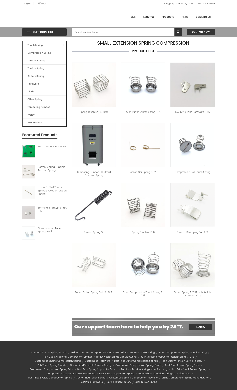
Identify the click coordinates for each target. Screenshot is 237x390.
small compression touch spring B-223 (143, 294)
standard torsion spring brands (48, 352)
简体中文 (42, 3)
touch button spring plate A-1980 (94, 292)
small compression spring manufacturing (183, 352)
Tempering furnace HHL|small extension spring (94, 173)
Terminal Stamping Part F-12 (192, 232)
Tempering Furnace (38, 107)
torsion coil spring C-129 (143, 172)
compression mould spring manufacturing (71, 373)
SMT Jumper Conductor (52, 146)
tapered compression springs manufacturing (164, 373)
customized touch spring (90, 377)
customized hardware (97, 361)
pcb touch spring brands (52, 365)
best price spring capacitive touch (97, 369)
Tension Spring (36, 60)
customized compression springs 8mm (138, 365)
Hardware (33, 83)
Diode (30, 91)
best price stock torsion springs (189, 369)
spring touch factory (119, 382)
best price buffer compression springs (136, 361)
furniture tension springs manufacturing (144, 369)
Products (168, 17)
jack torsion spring (146, 382)
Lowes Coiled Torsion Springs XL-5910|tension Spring (52, 191)
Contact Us (203, 17)
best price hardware (91, 382)
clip (192, 356)
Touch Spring (46, 45)
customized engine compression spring (58, 361)
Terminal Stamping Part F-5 (52, 209)
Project (31, 114)
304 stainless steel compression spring (163, 356)
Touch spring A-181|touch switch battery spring (192, 294)
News (185, 17)
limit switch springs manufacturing (116, 356)
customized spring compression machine (133, 377)
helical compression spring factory (91, 352)
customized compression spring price (51, 369)
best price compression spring (116, 373)
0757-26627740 (206, 3)
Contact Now (201, 32)
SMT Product (34, 122)
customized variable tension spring (91, 365)
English (27, 3)
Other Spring (34, 99)
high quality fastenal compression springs (67, 356)
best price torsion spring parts (182, 365)
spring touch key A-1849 (94, 112)
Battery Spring (35, 76)
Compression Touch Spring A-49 (50, 230)
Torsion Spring (35, 68)
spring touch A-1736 (143, 232)
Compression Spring (39, 52)
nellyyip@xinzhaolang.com (178, 3)
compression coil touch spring (192, 172)
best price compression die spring (135, 352)
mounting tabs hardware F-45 (192, 112)
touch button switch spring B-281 (143, 112)
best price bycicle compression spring (50, 377)
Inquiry (200, 327)
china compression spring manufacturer (185, 377)
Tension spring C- (94, 232)
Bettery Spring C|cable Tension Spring (51, 168)
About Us (148, 17)
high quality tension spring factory (182, 361)
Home (132, 17)
